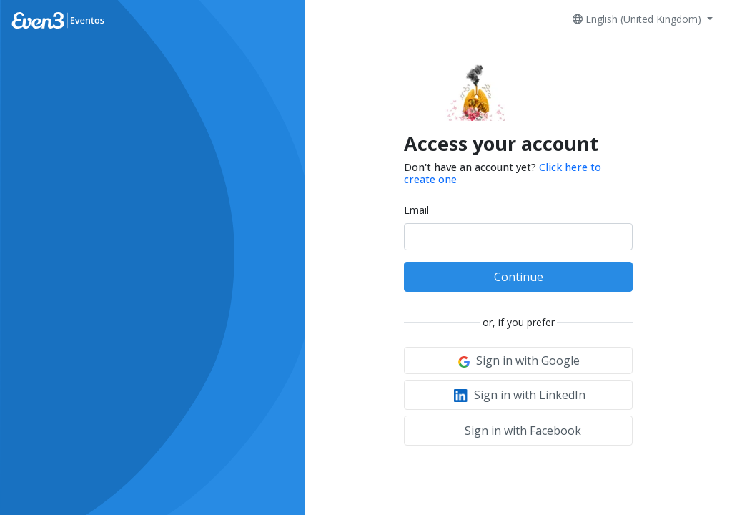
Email (416, 210)
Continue (518, 277)
